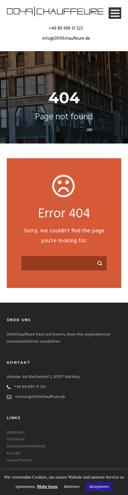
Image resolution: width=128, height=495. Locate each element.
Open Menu (115, 13)
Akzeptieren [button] (99, 487)
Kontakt (14, 453)
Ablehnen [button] (72, 487)
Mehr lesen (47, 486)
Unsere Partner (20, 460)
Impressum (16, 432)
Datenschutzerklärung (26, 446)
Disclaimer (15, 439)
